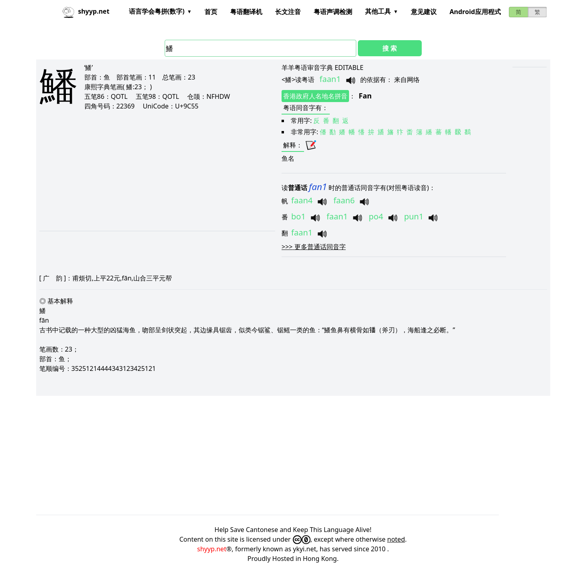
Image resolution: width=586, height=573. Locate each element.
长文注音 (288, 11)
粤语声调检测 (333, 11)
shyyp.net (212, 548)
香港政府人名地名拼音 (315, 96)
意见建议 (424, 11)
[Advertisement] (140, 170)
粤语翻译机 (246, 11)
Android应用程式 (474, 11)
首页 (210, 11)
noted (396, 539)
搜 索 (389, 48)
